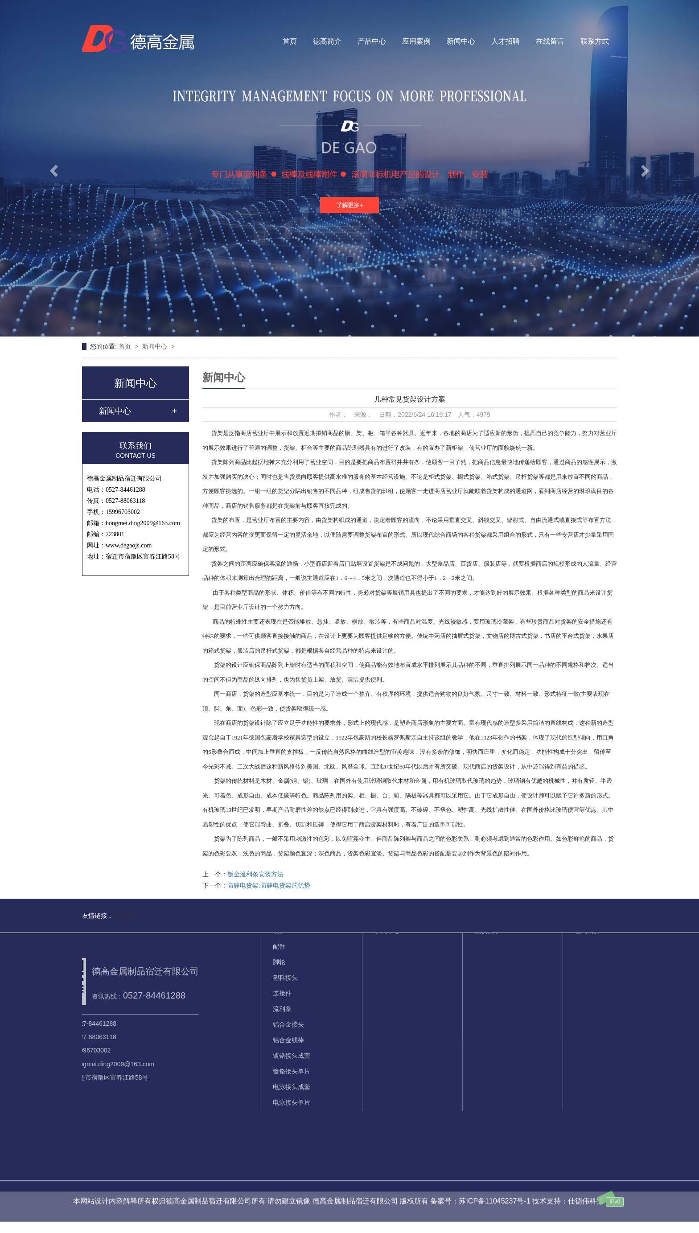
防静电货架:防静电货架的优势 (268, 885)
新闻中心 (461, 41)
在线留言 (550, 41)
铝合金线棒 (288, 975)
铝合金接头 (288, 960)
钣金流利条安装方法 (255, 874)
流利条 (282, 944)
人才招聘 (505, 41)
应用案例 (416, 41)
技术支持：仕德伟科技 (568, 1189)
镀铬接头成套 (291, 991)
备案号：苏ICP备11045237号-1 (480, 1189)
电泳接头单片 (291, 1038)
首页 (290, 41)
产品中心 (372, 41)
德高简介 (327, 41)
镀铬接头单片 (291, 1007)
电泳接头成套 (291, 1022)
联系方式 (594, 41)
